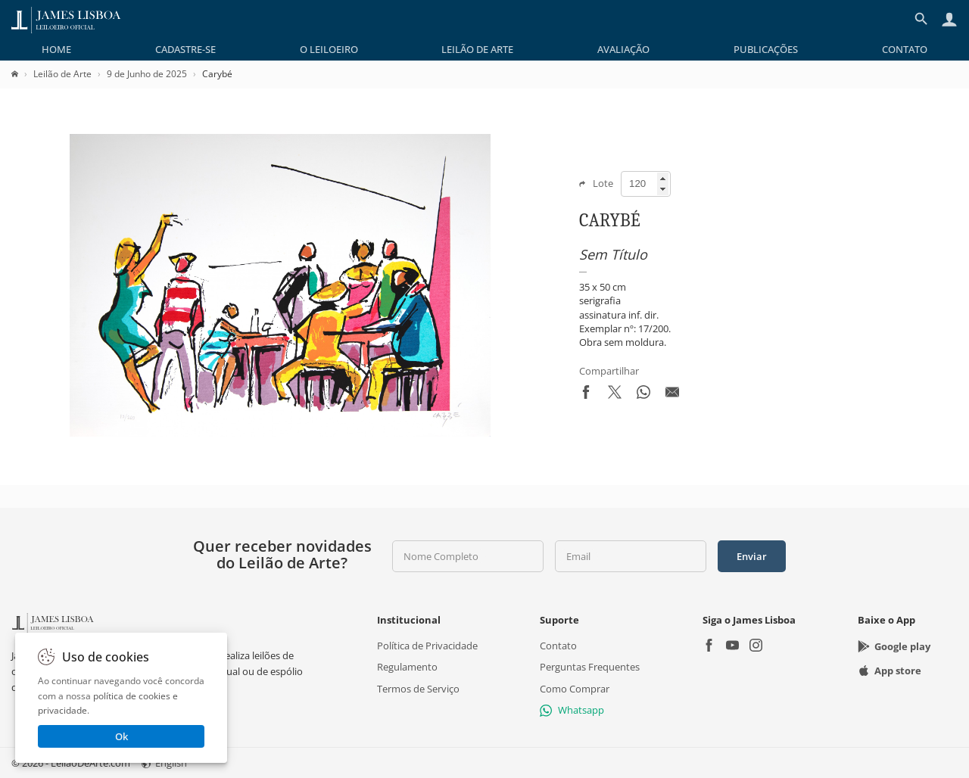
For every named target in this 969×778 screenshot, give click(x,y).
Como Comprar (574, 689)
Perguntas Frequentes (590, 667)
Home (56, 49)
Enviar (752, 556)
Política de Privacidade (427, 645)
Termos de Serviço (418, 689)
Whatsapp (572, 710)
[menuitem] (56, 49)
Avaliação (623, 49)
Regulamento (407, 667)
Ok (121, 736)
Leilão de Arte (477, 49)
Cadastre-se (185, 49)
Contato (904, 49)
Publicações (766, 49)
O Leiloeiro (329, 49)
